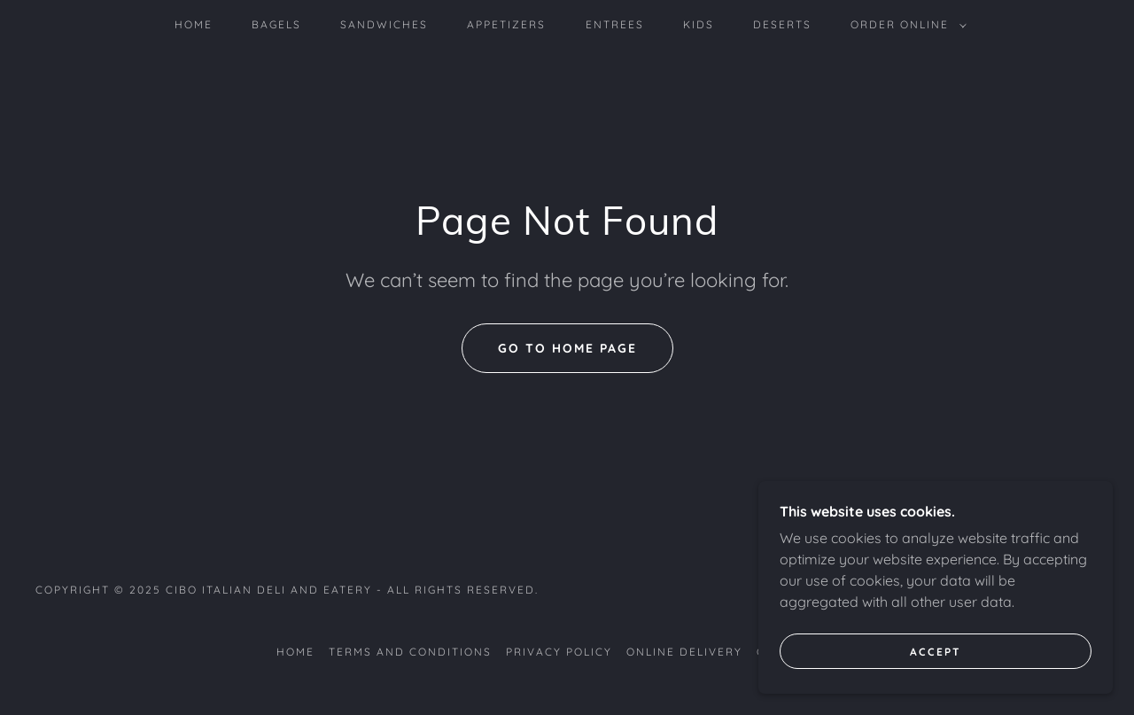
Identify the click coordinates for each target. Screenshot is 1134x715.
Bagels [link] (276, 24)
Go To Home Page (567, 348)
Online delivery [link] (684, 651)
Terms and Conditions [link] (410, 651)
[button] (905, 24)
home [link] (194, 24)
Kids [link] (698, 24)
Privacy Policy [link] (559, 651)
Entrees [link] (615, 24)
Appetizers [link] (506, 24)
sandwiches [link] (384, 24)
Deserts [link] (782, 24)
